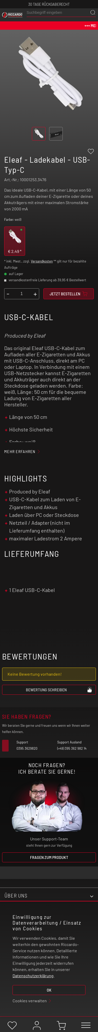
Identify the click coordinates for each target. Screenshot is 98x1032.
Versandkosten (42, 261)
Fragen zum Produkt (49, 857)
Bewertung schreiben (59, 689)
